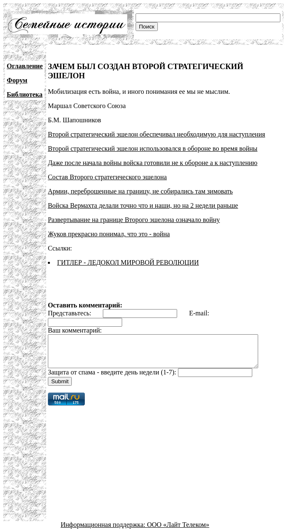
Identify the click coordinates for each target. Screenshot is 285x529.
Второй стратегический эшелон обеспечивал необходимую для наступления (156, 125)
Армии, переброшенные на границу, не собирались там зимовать (140, 182)
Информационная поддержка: (104, 521)
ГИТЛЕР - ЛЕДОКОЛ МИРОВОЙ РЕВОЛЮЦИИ (128, 253)
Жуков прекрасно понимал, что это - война (109, 224)
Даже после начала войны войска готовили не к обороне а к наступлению (152, 153)
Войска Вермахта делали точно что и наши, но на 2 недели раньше (143, 196)
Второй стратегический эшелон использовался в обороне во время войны (152, 139)
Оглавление (25, 66)
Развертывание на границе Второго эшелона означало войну (134, 210)
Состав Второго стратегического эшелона (107, 167)
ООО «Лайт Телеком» (178, 521)
